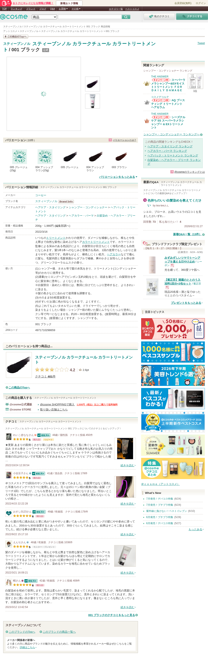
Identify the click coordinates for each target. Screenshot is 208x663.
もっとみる (195, 529)
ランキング (16, 8)
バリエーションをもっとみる (117, 176)
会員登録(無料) (182, 3)
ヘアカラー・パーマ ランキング (167, 150)
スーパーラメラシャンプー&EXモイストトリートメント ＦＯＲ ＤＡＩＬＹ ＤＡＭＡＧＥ (168, 85)
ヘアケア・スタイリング (50, 207)
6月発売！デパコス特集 (159, 523)
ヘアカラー (114, 254)
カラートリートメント (96, 241)
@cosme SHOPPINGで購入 (57, 404)
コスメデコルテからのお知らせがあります (160, 100)
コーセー (40, 195)
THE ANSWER (160, 76)
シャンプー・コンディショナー (88, 207)
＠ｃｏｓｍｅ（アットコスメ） (160, 484)
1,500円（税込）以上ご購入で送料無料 (97, 404)
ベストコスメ (132, 9)
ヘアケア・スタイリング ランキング (170, 146)
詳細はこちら (27, 647)
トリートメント (56, 237)
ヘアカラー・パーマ (81, 215)
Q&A (52, 8)
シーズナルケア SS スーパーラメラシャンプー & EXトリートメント (168, 122)
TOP (4, 8)
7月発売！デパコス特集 (159, 498)
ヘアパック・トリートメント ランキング (173, 155)
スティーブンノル (16, 44)
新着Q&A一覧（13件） (187, 234)
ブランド (30, 8)
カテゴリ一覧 (116, 9)
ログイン (201, 3)
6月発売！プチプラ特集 (159, 517)
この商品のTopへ (19, 387)
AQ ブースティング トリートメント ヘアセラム (168, 104)
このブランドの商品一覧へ (59, 631)
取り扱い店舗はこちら (54, 409)
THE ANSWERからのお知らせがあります (160, 80)
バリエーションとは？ (124, 140)
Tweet (201, 43)
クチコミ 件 (45, 376)
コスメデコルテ (160, 96)
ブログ (42, 8)
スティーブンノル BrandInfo (67, 201)
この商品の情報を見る (15, 37)
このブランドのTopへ (22, 631)
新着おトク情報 (69, 3)
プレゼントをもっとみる (186, 302)
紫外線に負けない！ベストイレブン (166, 511)
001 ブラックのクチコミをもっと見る (111, 615)
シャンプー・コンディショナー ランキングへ (171, 134)
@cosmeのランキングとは (189, 171)
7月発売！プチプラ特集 (159, 504)
